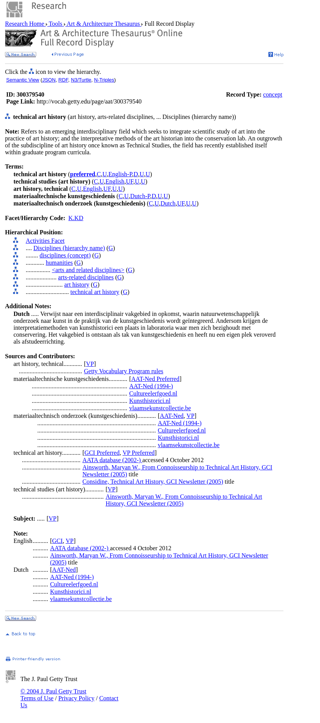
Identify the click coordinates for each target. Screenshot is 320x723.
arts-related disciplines (86, 277)
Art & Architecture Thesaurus (103, 23)
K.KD (76, 218)
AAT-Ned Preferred (155, 379)
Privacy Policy (76, 698)
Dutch (168, 203)
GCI (57, 541)
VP (90, 364)
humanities (59, 262)
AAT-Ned (172, 415)
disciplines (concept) (65, 255)
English (115, 181)
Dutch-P (140, 196)
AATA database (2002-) (112, 460)
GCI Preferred (101, 452)
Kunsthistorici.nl (149, 400)
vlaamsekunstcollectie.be (160, 408)
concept (272, 94)
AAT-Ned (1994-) (151, 386)
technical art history (94, 292)
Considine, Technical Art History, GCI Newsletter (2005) (152, 481)
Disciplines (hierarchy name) (69, 248)
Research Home (25, 23)
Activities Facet (45, 240)
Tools (55, 23)
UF (129, 181)
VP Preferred (138, 452)
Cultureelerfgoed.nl (153, 393)
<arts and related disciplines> (88, 270)
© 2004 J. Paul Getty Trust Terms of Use (53, 694)
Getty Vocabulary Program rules (123, 371)
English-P (120, 174)
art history (76, 284)
